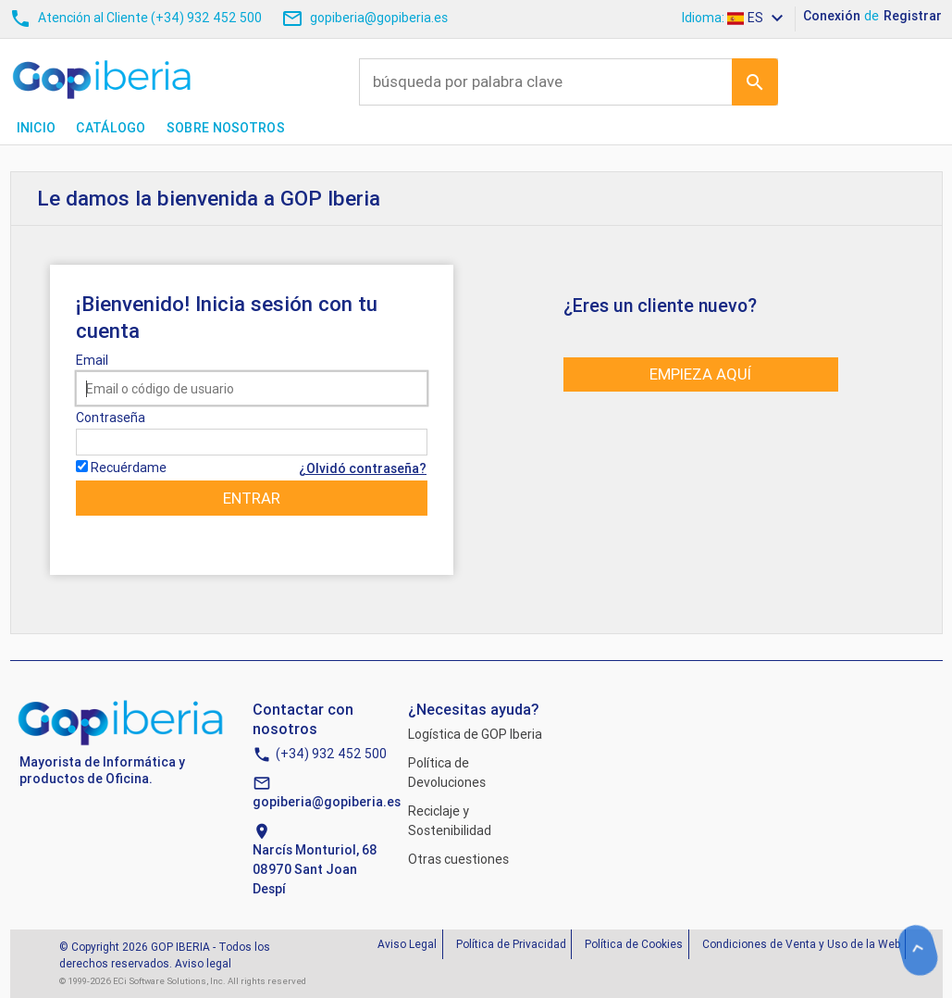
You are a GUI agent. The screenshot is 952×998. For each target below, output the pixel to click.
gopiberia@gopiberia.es (327, 801)
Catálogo (110, 127)
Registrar (913, 15)
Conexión (831, 15)
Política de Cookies (634, 944)
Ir (755, 81)
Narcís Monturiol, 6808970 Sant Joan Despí (315, 869)
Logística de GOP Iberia (475, 734)
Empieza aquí (700, 374)
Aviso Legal (407, 944)
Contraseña (110, 417)
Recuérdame (129, 467)
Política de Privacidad (511, 944)
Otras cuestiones (458, 859)
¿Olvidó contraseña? (363, 468)
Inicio (36, 127)
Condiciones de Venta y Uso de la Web (801, 944)
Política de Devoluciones (447, 773)
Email (92, 360)
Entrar (251, 498)
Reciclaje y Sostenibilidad (449, 821)
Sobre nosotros (226, 127)
